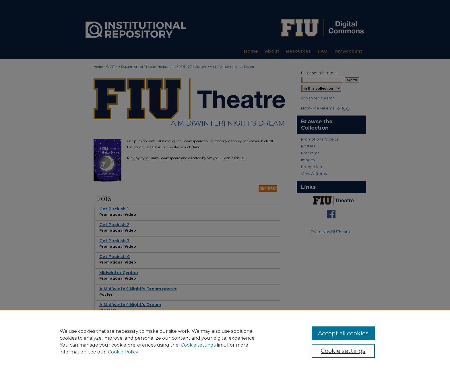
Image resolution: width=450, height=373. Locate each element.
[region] (225, 341)
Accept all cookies (343, 333)
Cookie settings (198, 345)
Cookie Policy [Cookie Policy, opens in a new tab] (123, 352)
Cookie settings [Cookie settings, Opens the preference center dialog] (343, 350)
